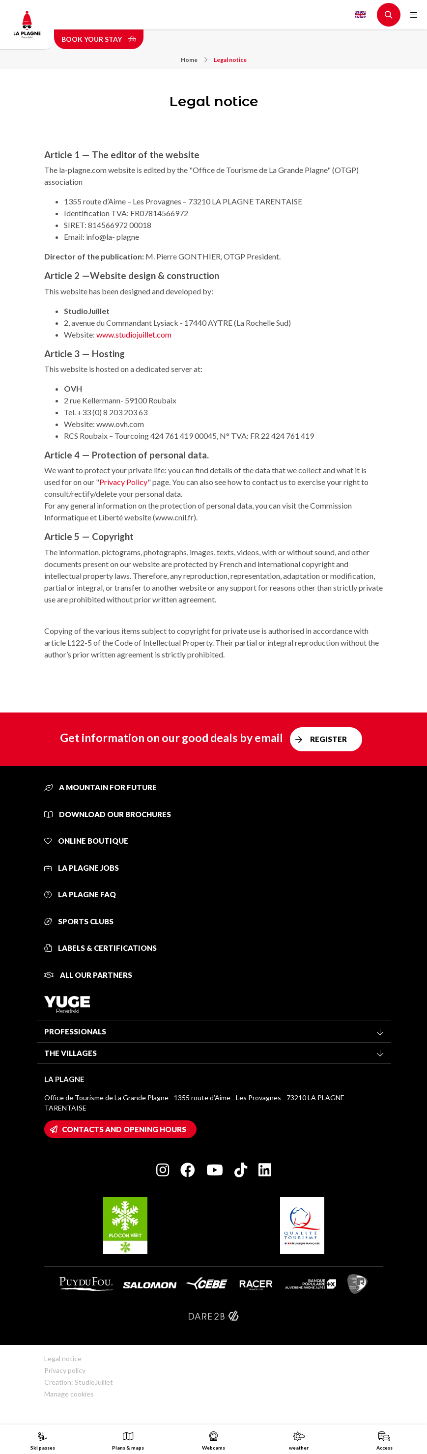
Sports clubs (79, 921)
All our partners (88, 974)
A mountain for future (100, 787)
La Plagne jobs (81, 867)
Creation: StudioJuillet (78, 1382)
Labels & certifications (100, 947)
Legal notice (230, 59)
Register (328, 739)
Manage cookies (69, 1394)
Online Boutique (86, 840)
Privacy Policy (123, 481)
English (360, 14)
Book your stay (98, 39)
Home (194, 59)
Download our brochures (107, 814)
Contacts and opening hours (124, 1129)
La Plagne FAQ (80, 894)
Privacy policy (64, 1370)
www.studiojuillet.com (133, 334)
